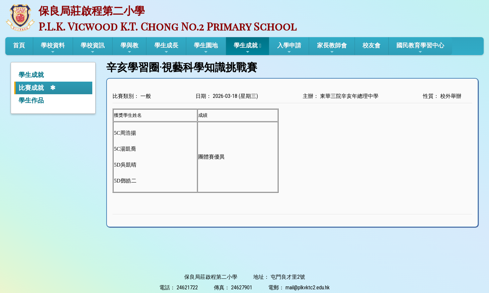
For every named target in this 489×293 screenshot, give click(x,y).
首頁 (19, 45)
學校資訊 (93, 48)
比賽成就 (31, 88)
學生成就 (246, 48)
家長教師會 (332, 48)
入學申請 (289, 48)
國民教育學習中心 (420, 48)
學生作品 (31, 100)
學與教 (129, 48)
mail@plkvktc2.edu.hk (307, 287)
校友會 (371, 45)
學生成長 (166, 48)
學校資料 (53, 48)
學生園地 (206, 48)
